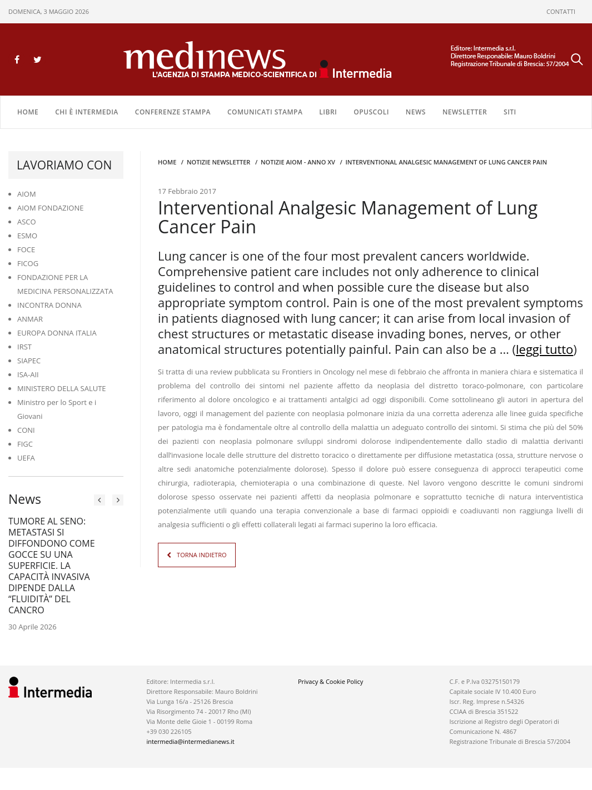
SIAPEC (29, 361)
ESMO (27, 236)
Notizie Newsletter (218, 162)
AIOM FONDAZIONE (50, 208)
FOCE (26, 249)
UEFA (26, 458)
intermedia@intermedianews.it (190, 741)
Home (27, 112)
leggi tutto (544, 349)
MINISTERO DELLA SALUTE (61, 388)
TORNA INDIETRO (201, 555)
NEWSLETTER (464, 112)
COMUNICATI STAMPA (264, 112)
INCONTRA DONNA (49, 305)
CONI (26, 430)
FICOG (27, 263)
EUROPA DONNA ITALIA (57, 333)
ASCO (26, 222)
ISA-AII (28, 374)
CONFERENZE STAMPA (173, 112)
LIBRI (328, 112)
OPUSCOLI (371, 112)
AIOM (26, 194)
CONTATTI (560, 11)
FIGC (25, 444)
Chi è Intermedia (86, 112)
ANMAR (30, 319)
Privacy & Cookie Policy (330, 681)
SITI (510, 112)
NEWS (416, 112)
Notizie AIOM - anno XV (298, 162)
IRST (24, 347)
